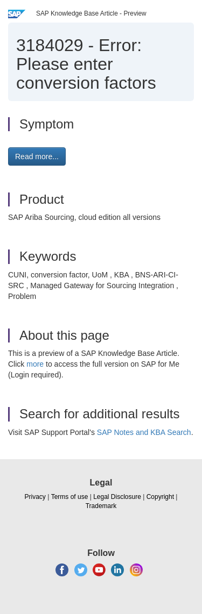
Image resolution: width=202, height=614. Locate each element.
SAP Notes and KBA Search (144, 432)
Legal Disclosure (117, 497)
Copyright (160, 497)
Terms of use (69, 497)
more (35, 364)
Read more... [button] (37, 156)
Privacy (35, 497)
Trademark (101, 506)
